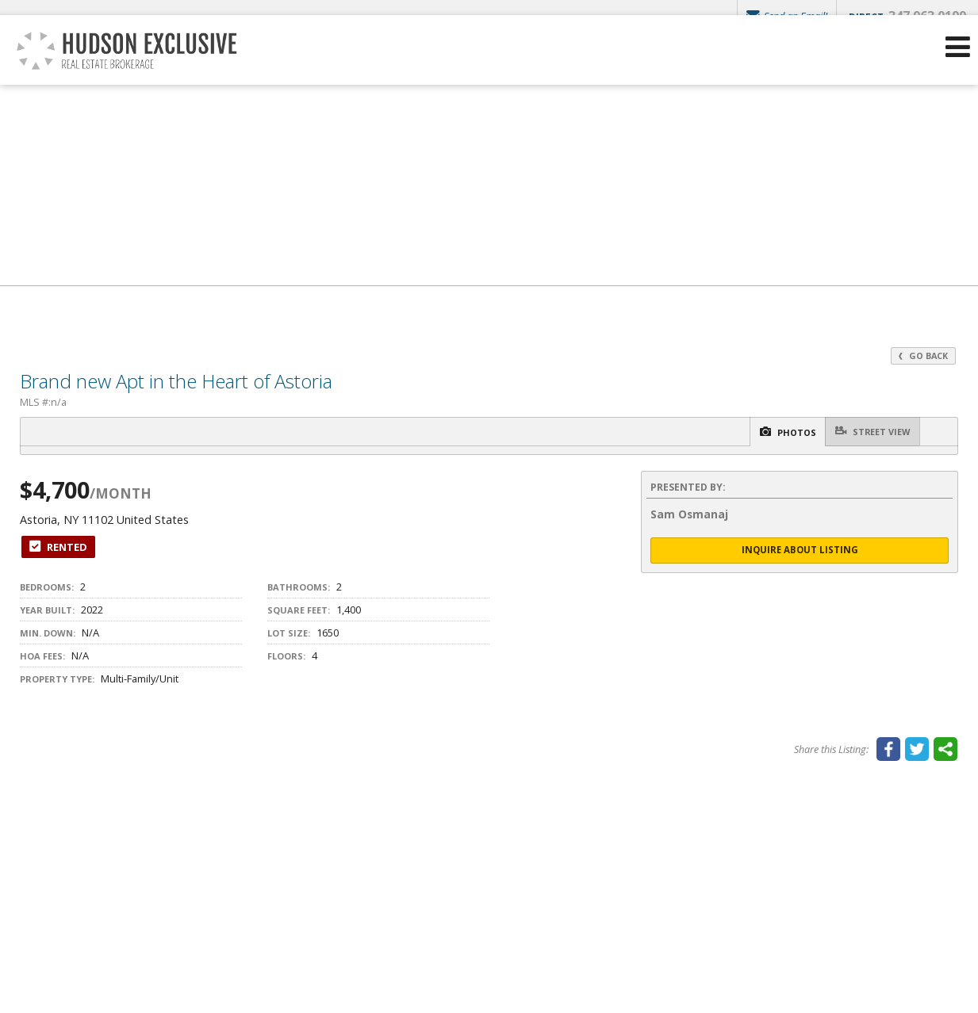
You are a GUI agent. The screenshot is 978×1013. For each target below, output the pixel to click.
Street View (866, 431)
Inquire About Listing (799, 551)
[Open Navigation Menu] (956, 71)
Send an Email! (783, 16)
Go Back (922, 355)
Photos (767, 432)
